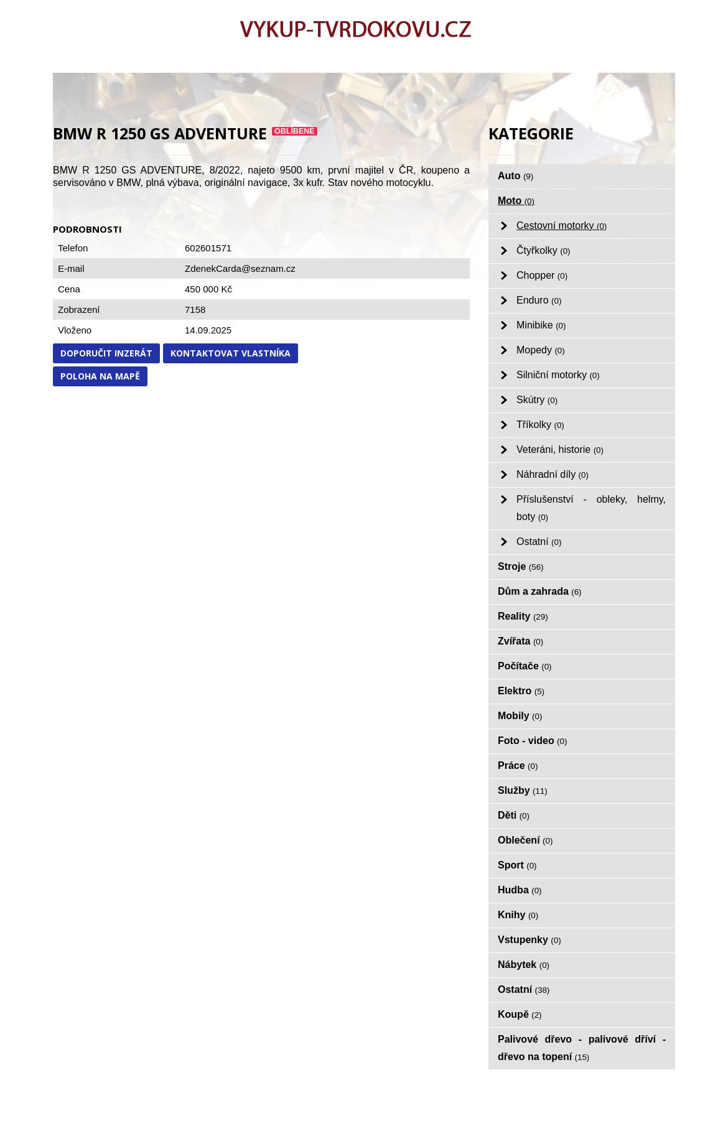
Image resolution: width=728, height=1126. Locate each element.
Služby (523, 790)
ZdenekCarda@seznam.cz (240, 268)
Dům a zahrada (540, 591)
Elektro (521, 691)
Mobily (520, 715)
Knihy (518, 915)
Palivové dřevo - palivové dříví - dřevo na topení (582, 1048)
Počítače (525, 666)
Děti (514, 815)
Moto (516, 200)
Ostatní (538, 541)
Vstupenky (529, 939)
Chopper (541, 275)
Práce (518, 765)
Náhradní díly (552, 474)
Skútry (537, 399)
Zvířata (520, 641)
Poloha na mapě (100, 376)
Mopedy (540, 350)
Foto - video (532, 740)
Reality (523, 616)
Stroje (521, 566)
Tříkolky (540, 424)
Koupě (520, 1014)
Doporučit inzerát (106, 353)
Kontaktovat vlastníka (230, 353)
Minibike (541, 325)
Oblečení (525, 840)
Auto (515, 175)
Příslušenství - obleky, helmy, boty (591, 508)
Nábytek (523, 964)
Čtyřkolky (543, 250)
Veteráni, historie (560, 449)
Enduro (538, 300)
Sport (517, 865)
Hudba (520, 890)
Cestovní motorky (561, 225)
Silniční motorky (558, 375)
